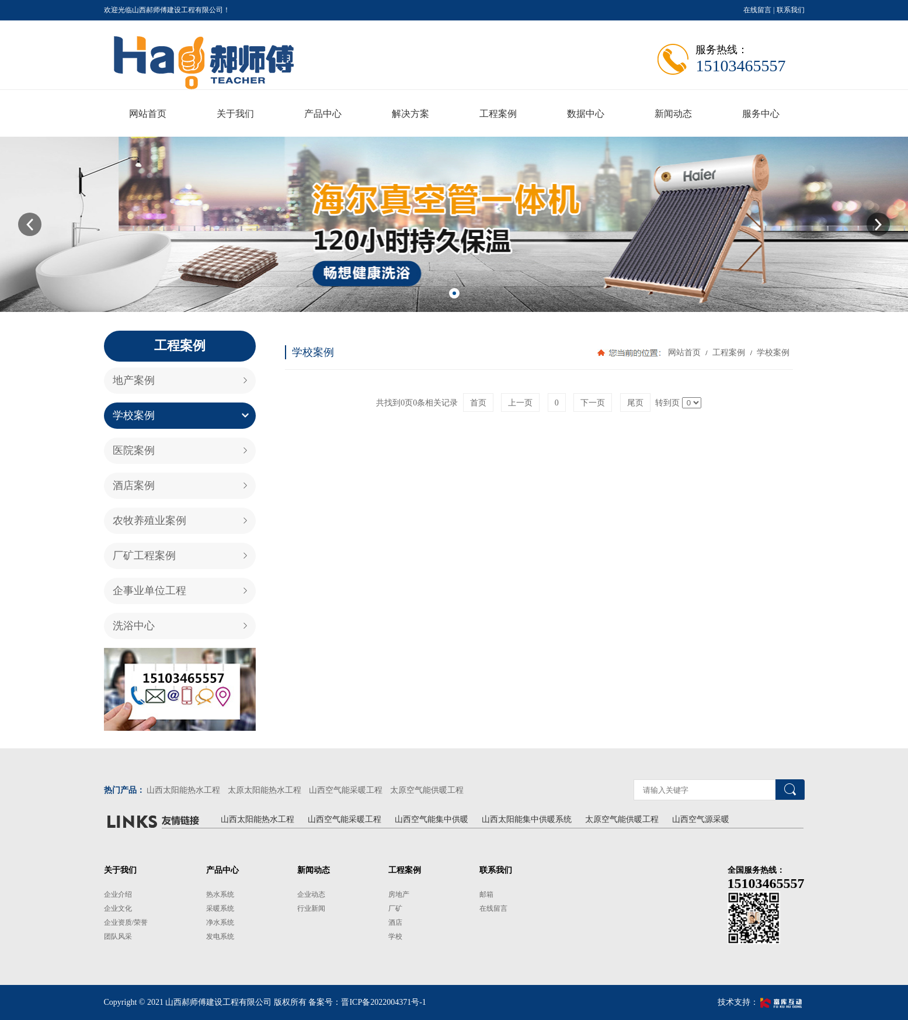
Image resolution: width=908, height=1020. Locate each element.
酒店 (395, 922)
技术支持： (761, 1002)
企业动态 (311, 894)
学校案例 (134, 415)
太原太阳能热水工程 (264, 790)
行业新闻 (311, 908)
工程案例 (729, 352)
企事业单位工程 (149, 590)
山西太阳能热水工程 (183, 790)
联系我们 (791, 10)
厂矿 (395, 908)
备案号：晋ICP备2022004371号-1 (367, 1002)
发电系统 (220, 936)
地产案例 (134, 380)
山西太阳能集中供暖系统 (527, 819)
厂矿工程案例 (144, 555)
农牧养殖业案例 (149, 520)
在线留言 (757, 10)
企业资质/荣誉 (126, 922)
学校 (395, 936)
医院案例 (134, 450)
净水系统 (220, 922)
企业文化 (118, 908)
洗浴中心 (134, 626)
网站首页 (684, 352)
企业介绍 (118, 894)
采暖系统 (220, 908)
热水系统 (220, 894)
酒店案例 (134, 485)
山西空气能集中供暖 (431, 819)
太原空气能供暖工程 (427, 790)
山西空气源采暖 (700, 819)
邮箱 (486, 894)
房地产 (398, 894)
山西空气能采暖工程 (345, 790)
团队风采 (118, 936)
